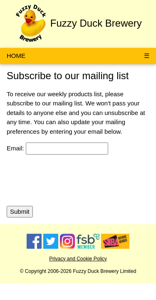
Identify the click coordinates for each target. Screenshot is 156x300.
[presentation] (70, 180)
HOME (16, 55)
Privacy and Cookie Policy (78, 259)
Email (14, 148)
